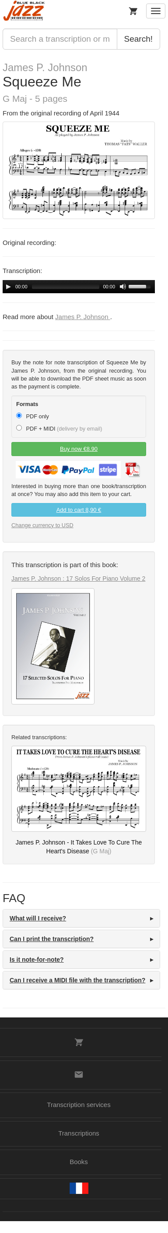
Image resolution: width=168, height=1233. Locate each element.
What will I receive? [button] (38, 918)
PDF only (32, 416)
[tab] (81, 918)
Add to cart (79, 510)
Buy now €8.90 (79, 449)
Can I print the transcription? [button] (52, 938)
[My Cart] (133, 11)
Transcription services (78, 1104)
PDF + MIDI (59, 428)
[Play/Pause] (8, 286)
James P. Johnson (45, 67)
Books (79, 1161)
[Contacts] (78, 1074)
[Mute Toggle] (122, 286)
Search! (138, 38)
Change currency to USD (42, 525)
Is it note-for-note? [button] (37, 959)
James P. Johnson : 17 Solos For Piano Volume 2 (78, 578)
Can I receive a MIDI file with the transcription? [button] (77, 980)
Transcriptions (78, 1133)
